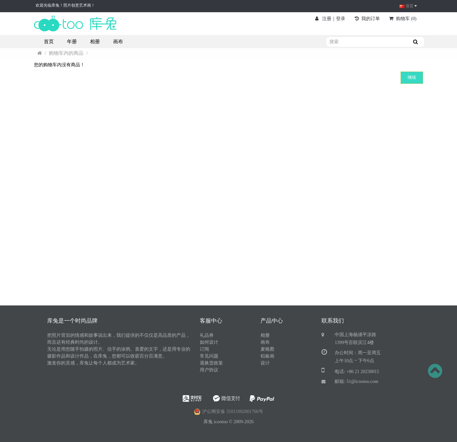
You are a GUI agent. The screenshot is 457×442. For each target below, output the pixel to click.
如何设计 (209, 342)
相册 (265, 335)
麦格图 (267, 349)
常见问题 (209, 356)
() (402, 18)
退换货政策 (211, 363)
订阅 (204, 349)
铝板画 (267, 356)
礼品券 (207, 335)
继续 (412, 77)
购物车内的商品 (66, 53)
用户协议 (209, 369)
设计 (265, 363)
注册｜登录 (330, 18)
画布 (265, 342)
